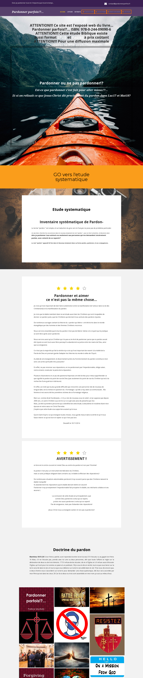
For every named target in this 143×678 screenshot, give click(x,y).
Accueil (62, 12)
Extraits (78, 12)
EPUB (61, 37)
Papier (78, 37)
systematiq (68, 179)
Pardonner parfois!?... (28, 12)
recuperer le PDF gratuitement (72, 45)
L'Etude (70, 12)
